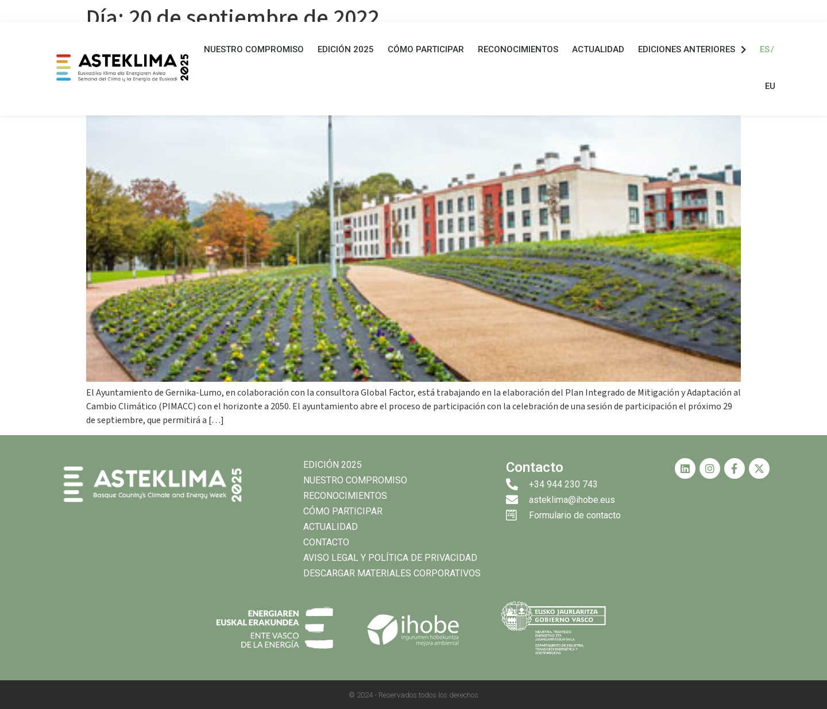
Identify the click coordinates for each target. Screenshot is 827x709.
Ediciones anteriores (692, 50)
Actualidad (598, 49)
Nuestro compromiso (254, 49)
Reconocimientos (518, 49)
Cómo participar (426, 49)
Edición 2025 (346, 49)
